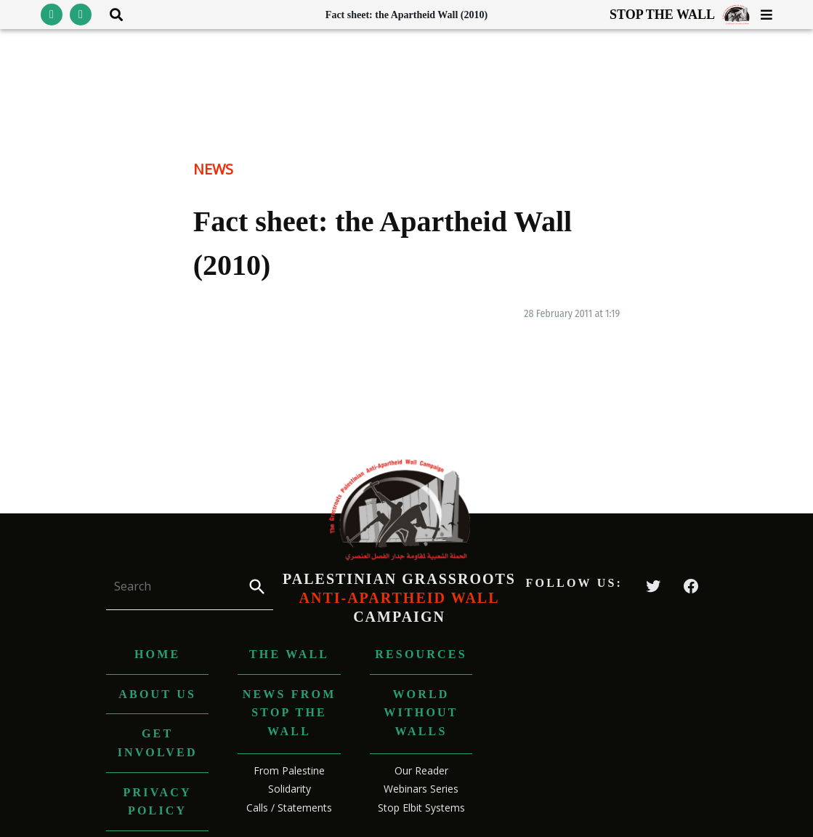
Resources (421, 654)
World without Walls (421, 712)
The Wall (289, 654)
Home (157, 654)
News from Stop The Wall (289, 712)
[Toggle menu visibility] (761, 14)
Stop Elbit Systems (421, 807)
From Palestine (289, 770)
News (213, 169)
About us (157, 694)
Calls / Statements (289, 807)
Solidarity (289, 789)
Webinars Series (421, 789)
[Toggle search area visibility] (111, 14)
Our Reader (421, 770)
